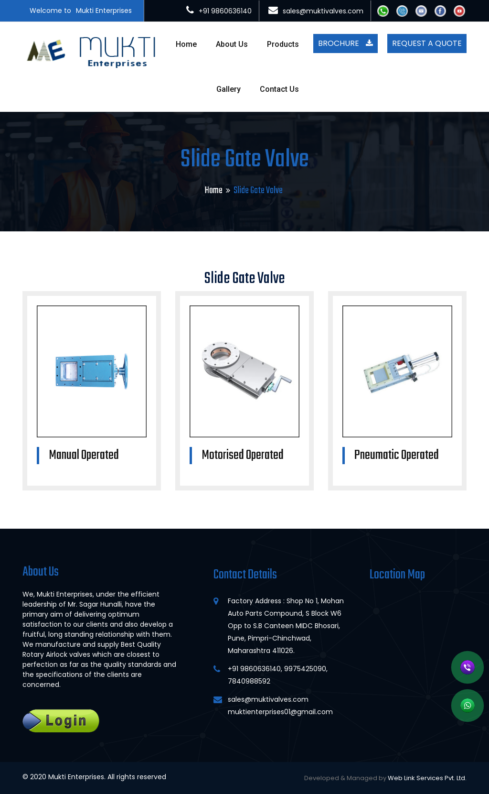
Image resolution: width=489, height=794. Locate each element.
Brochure (345, 43)
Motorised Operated (243, 455)
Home (186, 44)
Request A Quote (427, 43)
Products (283, 44)
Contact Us (279, 89)
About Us (232, 44)
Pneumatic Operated (396, 455)
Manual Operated (84, 455)
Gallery (228, 89)
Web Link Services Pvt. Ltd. (427, 778)
